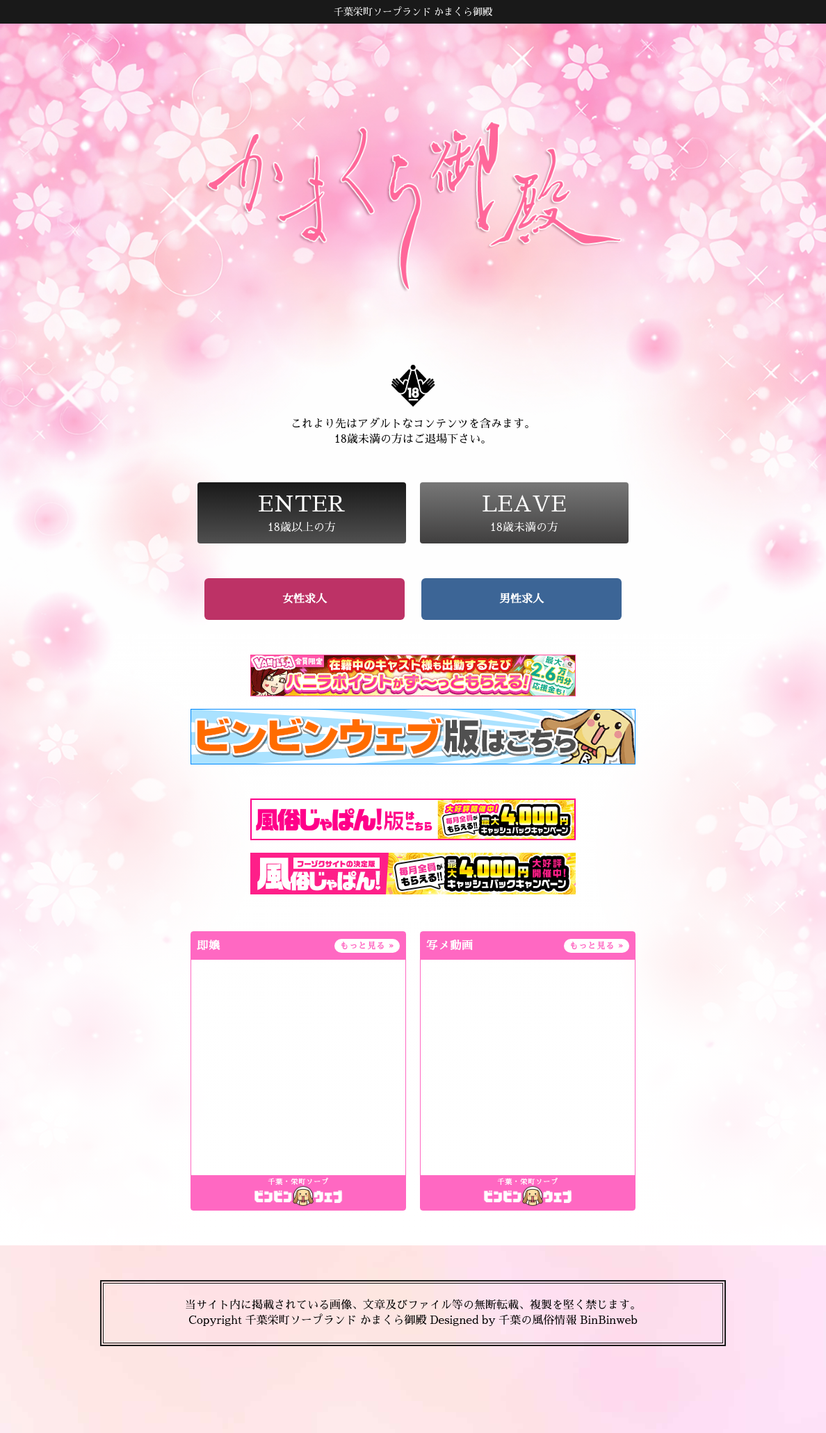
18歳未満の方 (524, 513)
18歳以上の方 (301, 513)
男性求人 (521, 599)
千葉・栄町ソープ (298, 1182)
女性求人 (304, 599)
